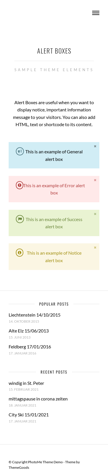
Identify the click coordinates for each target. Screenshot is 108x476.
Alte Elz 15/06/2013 (29, 330)
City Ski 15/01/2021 (29, 414)
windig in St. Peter (26, 383)
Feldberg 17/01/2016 (30, 346)
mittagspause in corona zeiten (38, 398)
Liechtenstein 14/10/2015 (34, 314)
